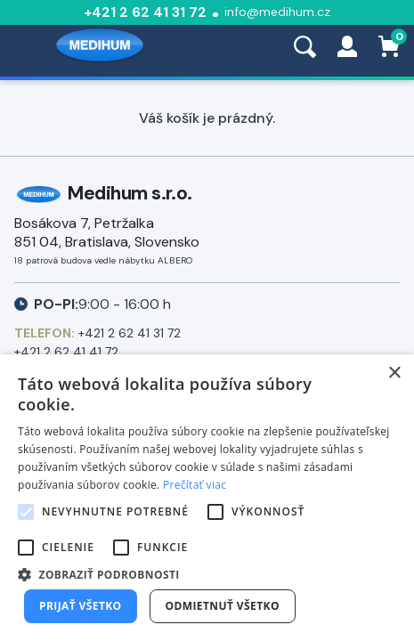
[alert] (207, 497)
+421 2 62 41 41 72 (66, 352)
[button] (207, 573)
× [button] (394, 373)
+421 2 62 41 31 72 (145, 12)
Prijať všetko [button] (80, 605)
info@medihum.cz (277, 12)
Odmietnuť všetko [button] (223, 605)
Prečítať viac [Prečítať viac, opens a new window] (194, 484)
